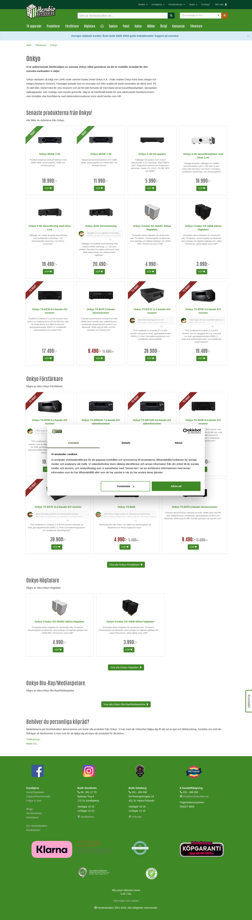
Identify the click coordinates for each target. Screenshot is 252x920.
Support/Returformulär (38, 796)
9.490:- (95, 351)
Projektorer (53, 26)
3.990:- (203, 264)
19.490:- (49, 264)
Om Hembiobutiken (36, 825)
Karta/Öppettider (35, 792)
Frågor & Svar (33, 800)
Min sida (221, 4)
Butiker (143, 4)
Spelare (113, 26)
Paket (126, 26)
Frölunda (135, 816)
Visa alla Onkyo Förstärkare (126, 564)
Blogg (29, 809)
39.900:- (152, 351)
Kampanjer (178, 26)
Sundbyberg (86, 816)
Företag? (205, 4)
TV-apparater (34, 26)
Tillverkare (196, 26)
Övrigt (163, 26)
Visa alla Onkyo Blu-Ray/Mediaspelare (126, 704)
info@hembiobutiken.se (194, 796)
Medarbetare (33, 830)
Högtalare (89, 26)
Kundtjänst (158, 4)
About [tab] (178, 442)
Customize (125, 486)
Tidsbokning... (33, 739)
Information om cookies (126, 900)
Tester (193, 4)
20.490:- (101, 264)
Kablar (138, 26)
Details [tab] (126, 442)
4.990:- (152, 264)
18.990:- (49, 181)
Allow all (176, 486)
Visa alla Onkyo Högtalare (126, 667)
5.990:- (152, 181)
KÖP (48, 188)
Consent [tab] (73, 442)
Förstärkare (72, 26)
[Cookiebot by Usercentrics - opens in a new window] (185, 431)
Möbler (151, 26)
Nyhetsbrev (32, 817)
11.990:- (101, 181)
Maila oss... (32, 743)
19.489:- (203, 351)
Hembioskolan (177, 4)
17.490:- (49, 351)
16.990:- (203, 181)
